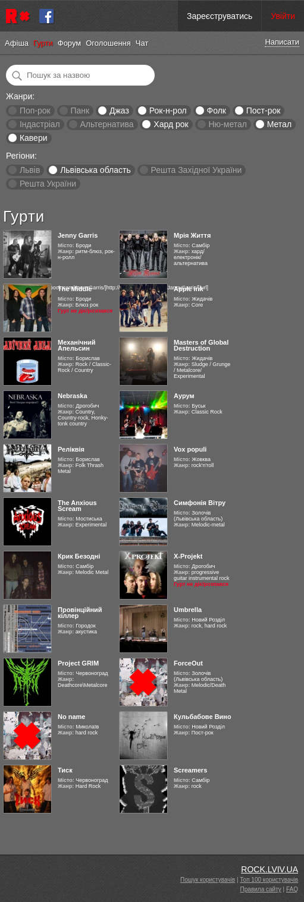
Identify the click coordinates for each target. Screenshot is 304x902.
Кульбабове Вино (202, 716)
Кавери (34, 138)
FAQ (292, 889)
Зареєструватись (219, 16)
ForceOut (188, 663)
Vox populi (190, 449)
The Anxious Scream (77, 505)
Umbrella (188, 609)
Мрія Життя (192, 235)
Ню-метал (227, 124)
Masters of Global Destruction (201, 345)
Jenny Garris (78, 235)
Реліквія (71, 449)
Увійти (283, 16)
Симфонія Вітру (199, 502)
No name (71, 716)
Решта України (48, 183)
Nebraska (72, 395)
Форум (70, 43)
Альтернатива (107, 124)
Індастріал (40, 124)
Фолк (216, 110)
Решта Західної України (196, 170)
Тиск (65, 770)
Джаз (119, 110)
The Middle (75, 288)
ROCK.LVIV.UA (269, 869)
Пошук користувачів (207, 879)
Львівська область (95, 170)
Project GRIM (78, 663)
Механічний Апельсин (77, 345)
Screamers (190, 770)
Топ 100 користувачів (269, 879)
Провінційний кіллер (80, 612)
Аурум (184, 395)
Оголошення (108, 43)
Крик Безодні (79, 556)
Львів (30, 170)
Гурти (43, 43)
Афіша (17, 43)
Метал (279, 124)
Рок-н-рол (168, 110)
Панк (79, 110)
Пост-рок (263, 110)
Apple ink (188, 288)
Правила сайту (260, 889)
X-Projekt (188, 556)
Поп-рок (35, 110)
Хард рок (170, 124)
